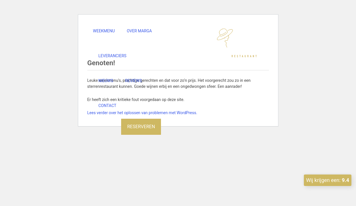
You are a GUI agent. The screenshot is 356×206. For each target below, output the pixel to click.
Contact (108, 106)
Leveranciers (113, 56)
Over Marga (139, 31)
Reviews (133, 81)
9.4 (345, 180)
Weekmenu (104, 31)
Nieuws (106, 81)
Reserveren (141, 126)
